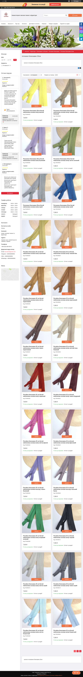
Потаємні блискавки (54, 51)
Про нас (17, 23)
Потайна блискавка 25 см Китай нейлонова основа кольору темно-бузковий (34, 489)
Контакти (24, 23)
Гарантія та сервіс (65, 23)
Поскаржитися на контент (43, 675)
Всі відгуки (10, 193)
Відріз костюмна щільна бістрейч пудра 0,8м (10, 91)
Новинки (44, 23)
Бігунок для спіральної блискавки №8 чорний (10, 177)
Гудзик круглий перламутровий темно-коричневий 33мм (10, 142)
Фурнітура (33, 51)
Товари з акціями (53, 23)
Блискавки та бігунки (42, 51)
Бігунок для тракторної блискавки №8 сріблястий (10, 182)
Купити (36, 106)
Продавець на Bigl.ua (41, 674)
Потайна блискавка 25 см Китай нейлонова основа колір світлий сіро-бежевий (65, 348)
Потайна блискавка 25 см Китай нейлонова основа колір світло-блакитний (33, 632)
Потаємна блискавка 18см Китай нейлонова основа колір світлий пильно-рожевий (10, 102)
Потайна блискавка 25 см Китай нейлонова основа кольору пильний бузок (65, 489)
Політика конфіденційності (56, 675)
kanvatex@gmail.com (10, 251)
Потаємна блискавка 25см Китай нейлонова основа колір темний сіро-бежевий (65, 112)
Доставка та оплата (34, 23)
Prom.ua (49, 672)
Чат (76, 672)
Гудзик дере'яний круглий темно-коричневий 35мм (9, 147)
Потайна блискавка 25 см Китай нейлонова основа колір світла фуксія (10, 96)
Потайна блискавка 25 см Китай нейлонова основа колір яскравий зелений (34, 537)
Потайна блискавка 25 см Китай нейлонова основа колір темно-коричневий (33, 348)
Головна (3, 23)
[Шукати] (66, 15)
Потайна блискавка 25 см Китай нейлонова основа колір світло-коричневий (33, 300)
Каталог (10, 23)
